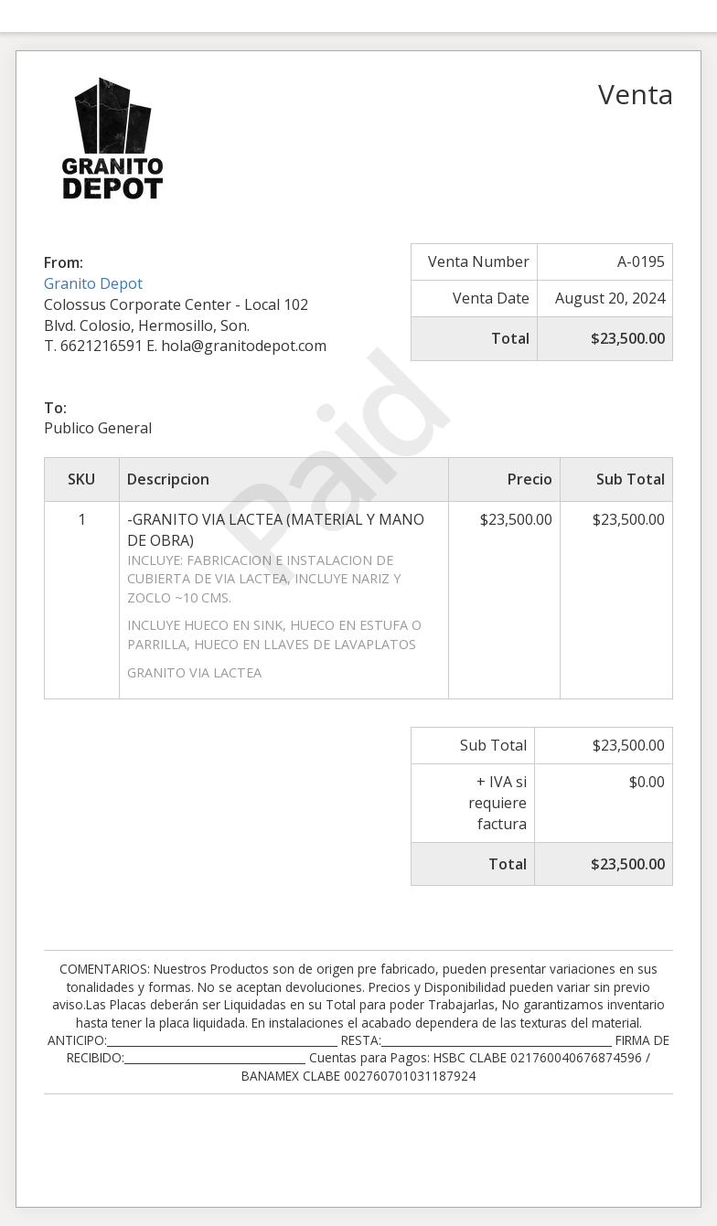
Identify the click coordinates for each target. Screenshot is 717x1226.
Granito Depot (93, 283)
